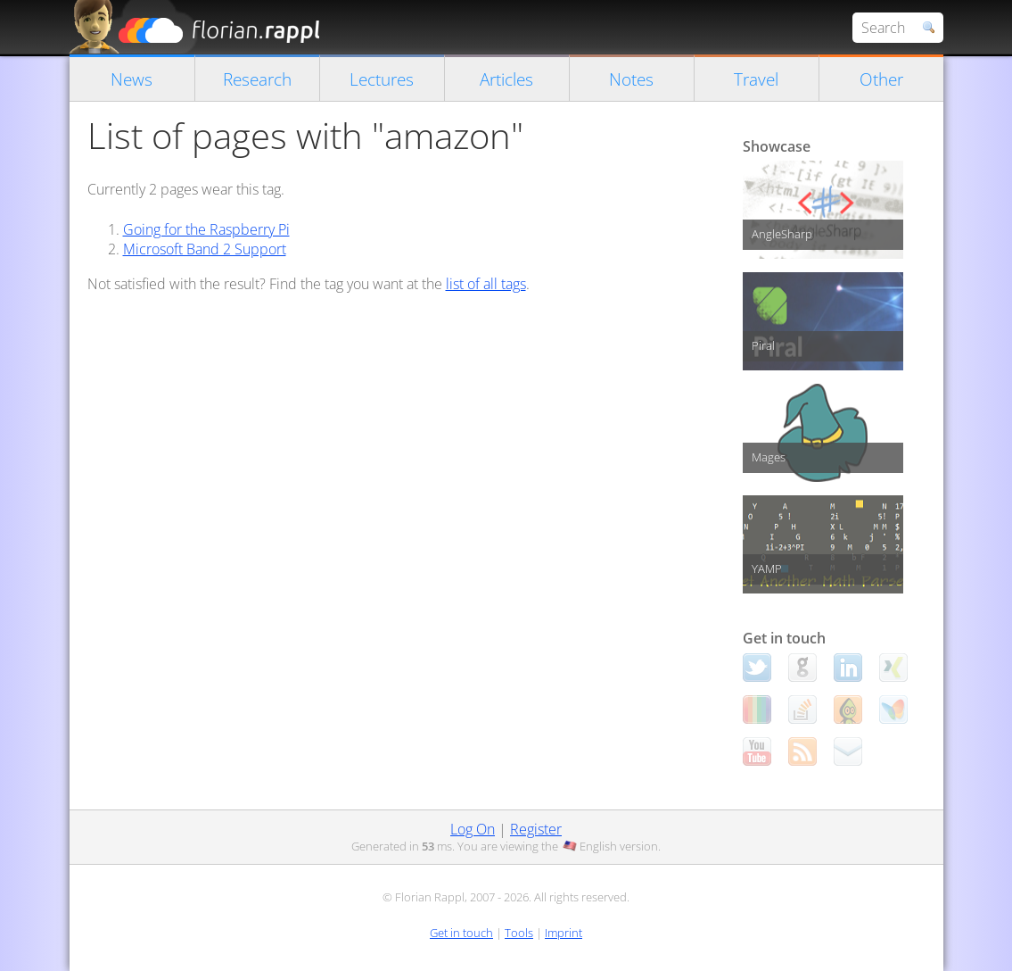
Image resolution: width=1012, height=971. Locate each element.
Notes (631, 79)
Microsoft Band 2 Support (204, 249)
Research (257, 79)
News (131, 79)
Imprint (563, 933)
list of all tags (486, 284)
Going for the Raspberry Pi (206, 229)
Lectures (382, 79)
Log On (472, 829)
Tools (519, 933)
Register (536, 829)
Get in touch (461, 933)
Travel (756, 79)
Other (881, 79)
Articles (506, 79)
